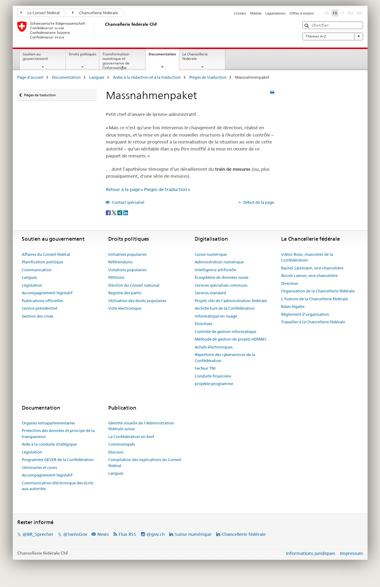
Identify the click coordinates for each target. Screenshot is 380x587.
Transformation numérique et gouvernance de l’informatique (116, 61)
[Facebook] (109, 212)
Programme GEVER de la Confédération (58, 459)
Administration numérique (219, 261)
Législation (32, 285)
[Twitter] (114, 212)
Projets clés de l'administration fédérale (231, 300)
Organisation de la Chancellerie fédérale (318, 291)
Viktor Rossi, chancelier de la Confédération (307, 257)
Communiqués (121, 444)
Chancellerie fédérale (95, 12)
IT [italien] (343, 12)
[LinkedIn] (125, 212)
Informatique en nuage (216, 316)
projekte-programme (214, 383)
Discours (115, 452)
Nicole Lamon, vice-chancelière (309, 275)
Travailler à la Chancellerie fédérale (313, 321)
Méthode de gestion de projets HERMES (231, 339)
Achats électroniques (214, 347)
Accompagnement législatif (47, 292)
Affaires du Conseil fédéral (46, 254)
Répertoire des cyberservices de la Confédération (225, 357)
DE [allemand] (328, 12)
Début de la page (258, 202)
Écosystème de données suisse (221, 277)
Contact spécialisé (127, 202)
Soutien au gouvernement (35, 56)
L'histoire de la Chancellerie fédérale (314, 298)
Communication (37, 269)
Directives (203, 323)
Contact (240, 13)
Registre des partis (124, 292)
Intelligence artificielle (215, 269)
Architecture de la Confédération (225, 308)
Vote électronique (124, 308)
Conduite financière (213, 376)
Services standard (210, 292)
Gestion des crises (37, 316)
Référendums (120, 261)
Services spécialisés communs (221, 285)
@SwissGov (75, 534)
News (103, 534)
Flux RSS (127, 534)
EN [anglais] (360, 12)
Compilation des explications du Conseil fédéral (144, 462)
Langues (96, 77)
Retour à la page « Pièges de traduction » (148, 189)
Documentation (164, 56)
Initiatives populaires (127, 254)
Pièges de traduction (208, 77)
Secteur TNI (205, 368)
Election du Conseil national (134, 285)
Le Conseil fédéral (40, 12)
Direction (289, 283)
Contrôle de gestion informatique (225, 331)
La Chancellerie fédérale (195, 56)
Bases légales (292, 306)
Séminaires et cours (39, 467)
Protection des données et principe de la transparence (58, 433)
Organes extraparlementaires (48, 422)
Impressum (351, 553)
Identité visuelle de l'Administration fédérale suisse (141, 425)
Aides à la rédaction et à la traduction (147, 77)
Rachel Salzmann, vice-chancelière (312, 267)
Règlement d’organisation (305, 314)
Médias (255, 13)
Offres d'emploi (302, 13)
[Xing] (120, 212)
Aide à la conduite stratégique (49, 444)
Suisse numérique (211, 254)
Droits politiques (82, 54)
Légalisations (275, 13)
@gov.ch (155, 534)
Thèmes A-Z (333, 36)
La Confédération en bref (131, 436)
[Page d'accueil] (103, 29)
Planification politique (42, 261)
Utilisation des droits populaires (137, 300)
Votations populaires (127, 269)
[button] (307, 25)
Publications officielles (42, 300)
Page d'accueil (30, 77)
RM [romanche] (351, 12)
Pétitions (116, 277)
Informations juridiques (310, 553)
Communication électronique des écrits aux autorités (57, 485)
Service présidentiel (39, 308)
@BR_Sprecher (37, 534)
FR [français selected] (335, 13)
